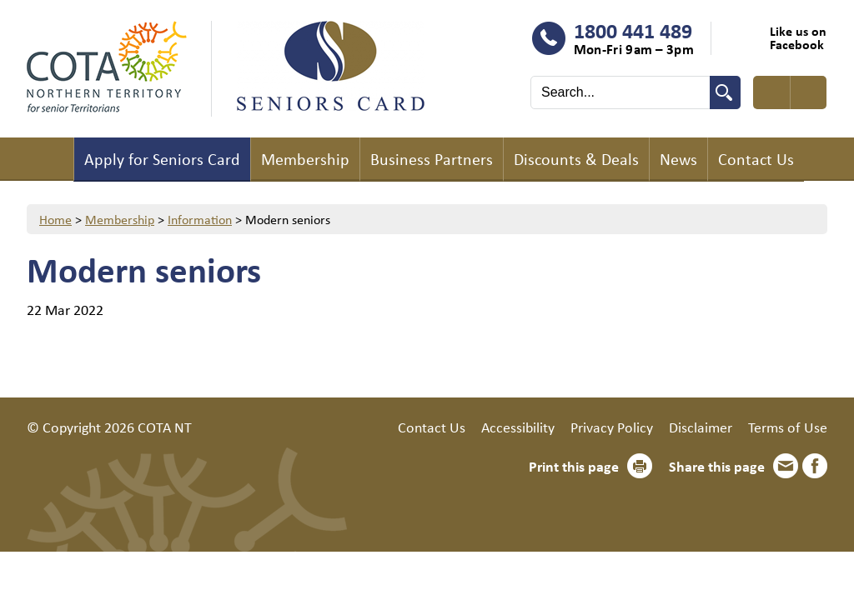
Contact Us (756, 159)
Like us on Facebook (798, 37)
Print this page (574, 466)
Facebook (814, 465)
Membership (305, 159)
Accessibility (518, 427)
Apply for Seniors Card (162, 159)
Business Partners (431, 159)
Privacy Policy (611, 427)
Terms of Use (787, 427)
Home (50, 159)
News (678, 159)
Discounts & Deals (576, 159)
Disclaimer (700, 427)
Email (785, 465)
